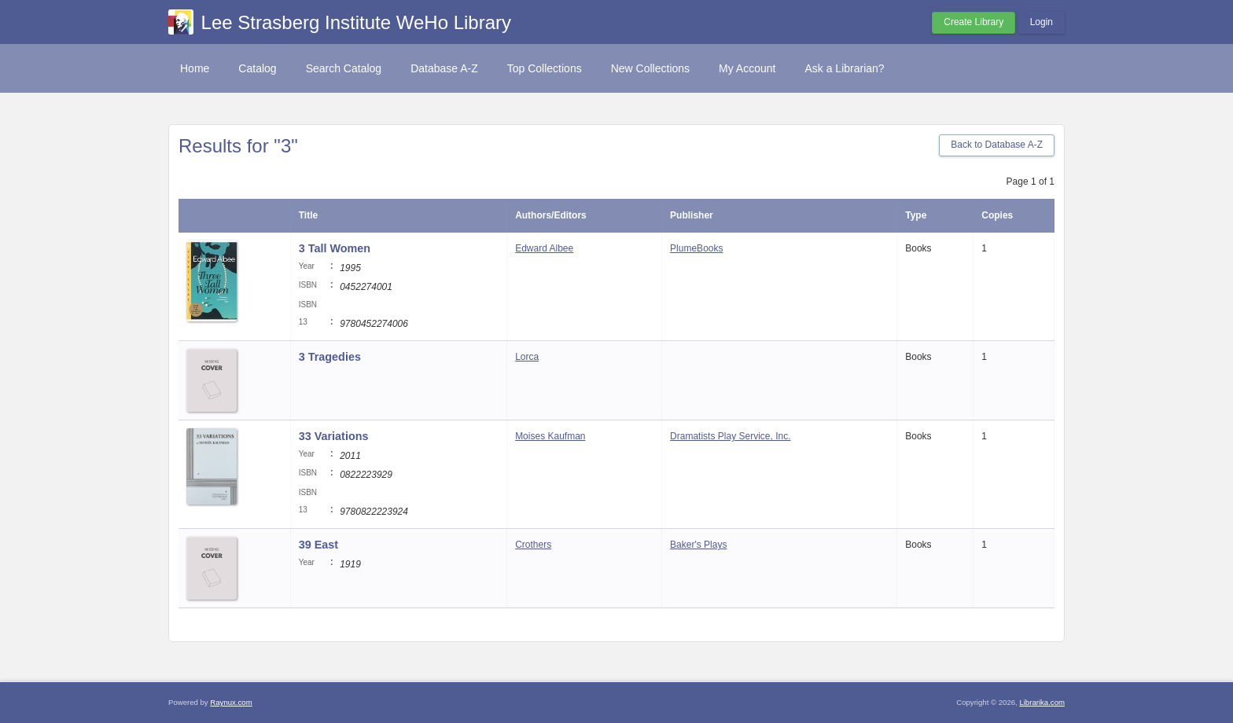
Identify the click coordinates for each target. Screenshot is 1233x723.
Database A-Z (444, 68)
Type (915, 215)
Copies (997, 215)
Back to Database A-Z (997, 144)
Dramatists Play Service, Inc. (730, 436)
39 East (318, 544)
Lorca (527, 356)
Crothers (533, 544)
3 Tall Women (334, 248)
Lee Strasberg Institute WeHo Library (356, 22)
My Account (747, 68)
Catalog (257, 68)
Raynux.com (231, 702)
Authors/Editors (551, 215)
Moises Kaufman (550, 436)
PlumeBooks (696, 248)
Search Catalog (344, 68)
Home (194, 68)
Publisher (691, 215)
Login (1041, 22)
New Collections (650, 68)
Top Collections (544, 68)
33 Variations (334, 436)
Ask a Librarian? (844, 68)
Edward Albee (544, 248)
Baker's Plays (698, 544)
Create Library (973, 22)
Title (308, 215)
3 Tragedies (330, 356)
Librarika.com (1042, 702)
